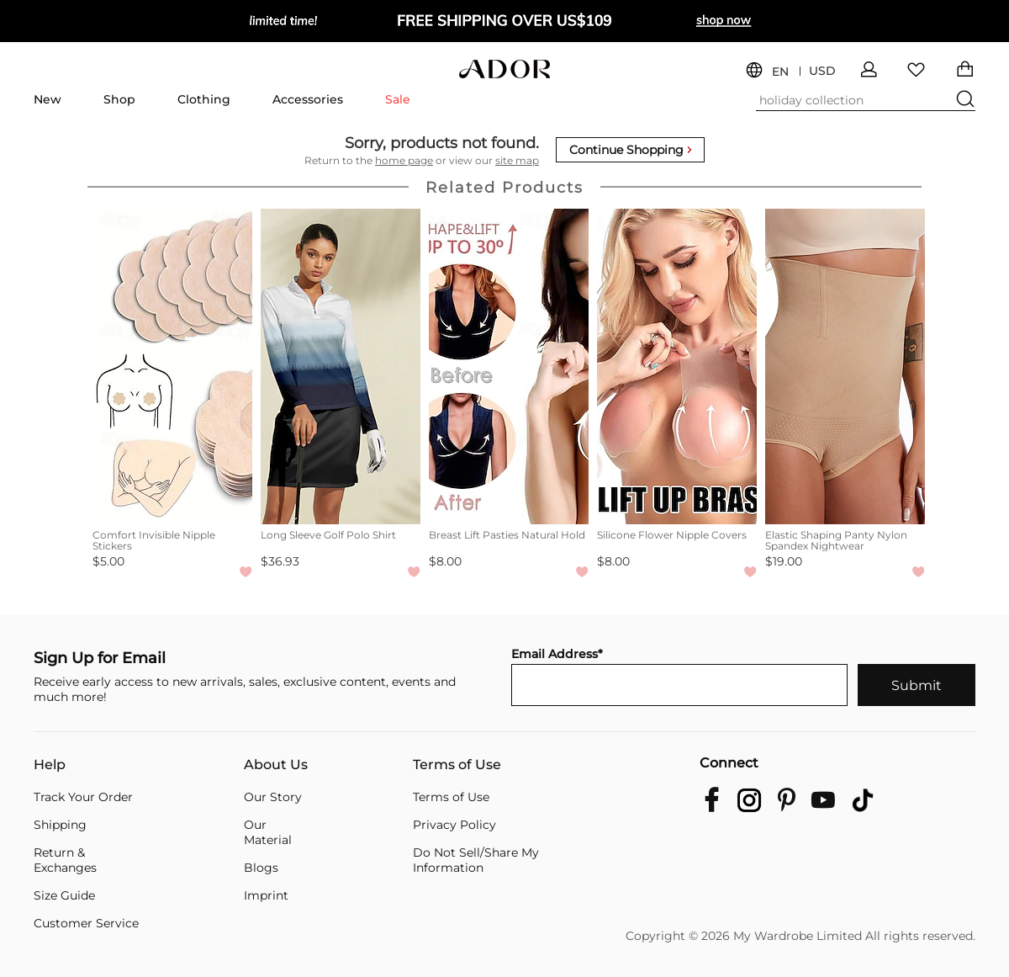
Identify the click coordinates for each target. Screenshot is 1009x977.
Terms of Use (457, 765)
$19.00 (783, 561)
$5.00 (108, 561)
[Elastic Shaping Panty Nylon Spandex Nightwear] (845, 366)
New (47, 99)
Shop (119, 99)
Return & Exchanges (65, 860)
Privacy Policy (454, 824)
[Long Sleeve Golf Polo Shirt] (340, 366)
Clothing (203, 99)
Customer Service (86, 923)
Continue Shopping (630, 149)
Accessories (307, 99)
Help (50, 765)
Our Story (273, 796)
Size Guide (64, 895)
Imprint (266, 895)
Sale (397, 99)
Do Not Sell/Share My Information (476, 860)
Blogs (261, 867)
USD (822, 71)
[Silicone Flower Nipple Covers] (677, 366)
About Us (276, 765)
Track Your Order (83, 796)
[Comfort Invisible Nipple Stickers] (172, 366)
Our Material (268, 832)
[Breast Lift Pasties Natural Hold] (509, 366)
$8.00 (445, 561)
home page (404, 160)
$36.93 (280, 561)
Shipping (60, 824)
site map (517, 160)
